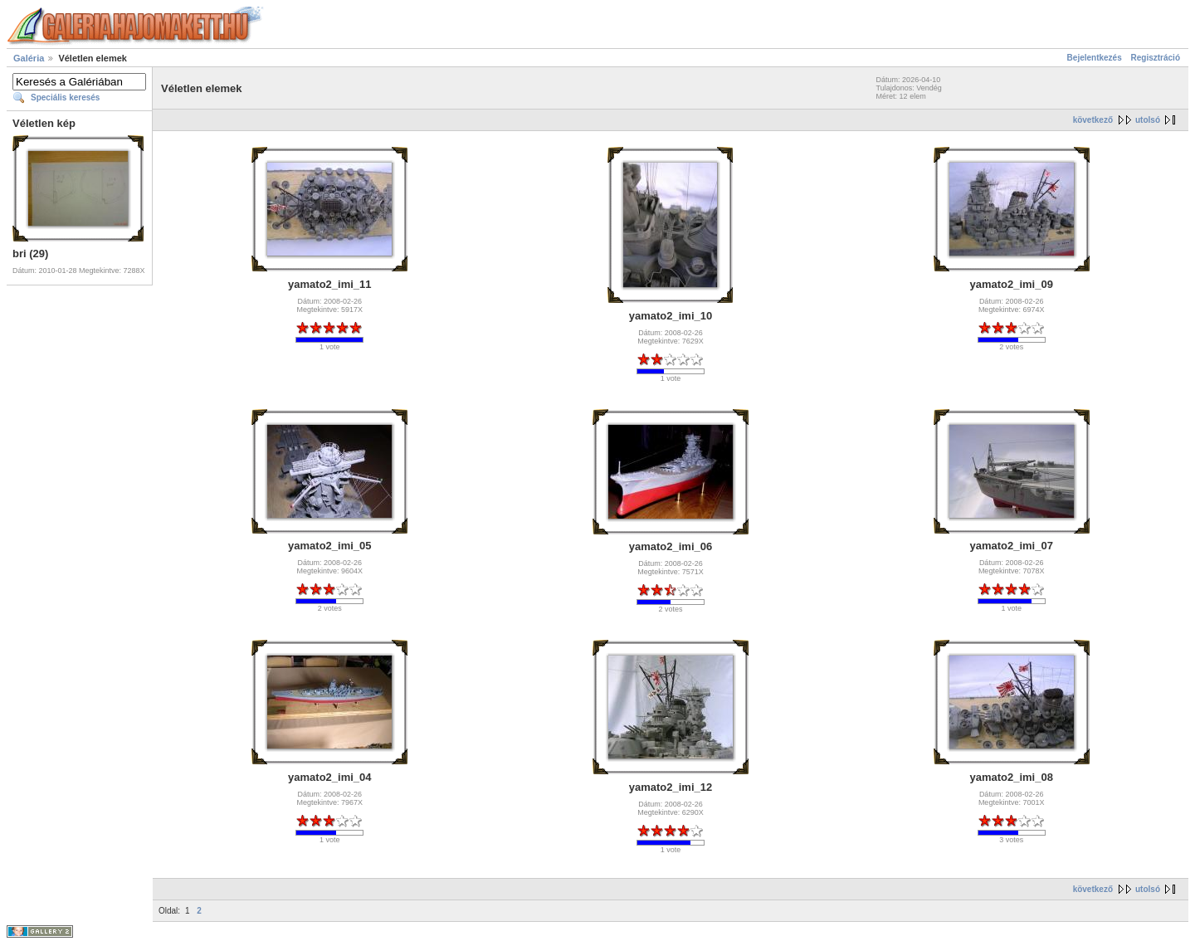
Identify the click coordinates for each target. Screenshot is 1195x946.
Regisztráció (1155, 57)
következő (1093, 119)
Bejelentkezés (1094, 57)
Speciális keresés (65, 97)
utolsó (1147, 119)
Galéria (28, 58)
